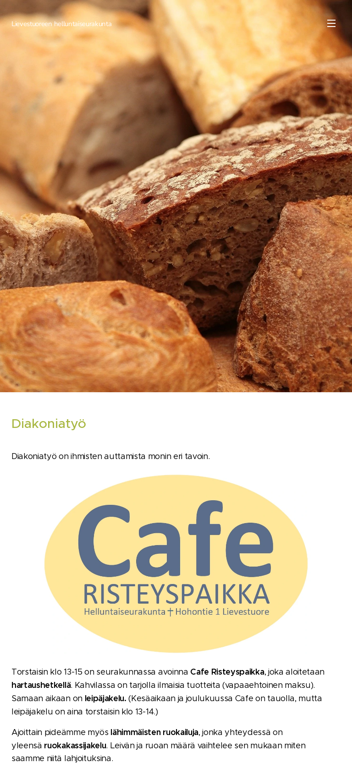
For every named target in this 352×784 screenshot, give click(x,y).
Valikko (331, 23)
